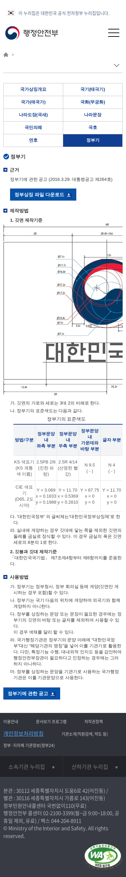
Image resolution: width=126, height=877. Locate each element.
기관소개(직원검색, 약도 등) (84, 734)
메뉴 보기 (116, 65)
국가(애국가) (33, 101)
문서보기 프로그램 (51, 722)
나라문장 (92, 114)
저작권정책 (93, 722)
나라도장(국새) (33, 114)
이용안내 (10, 722)
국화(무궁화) (92, 101)
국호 (92, 127)
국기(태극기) (92, 89)
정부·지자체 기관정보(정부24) (29, 745)
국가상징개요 (33, 89)
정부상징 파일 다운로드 (39, 194)
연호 (33, 140)
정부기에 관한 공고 (28, 693)
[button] (97, 32)
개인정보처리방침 (23, 733)
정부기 (92, 140)
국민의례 (33, 127)
